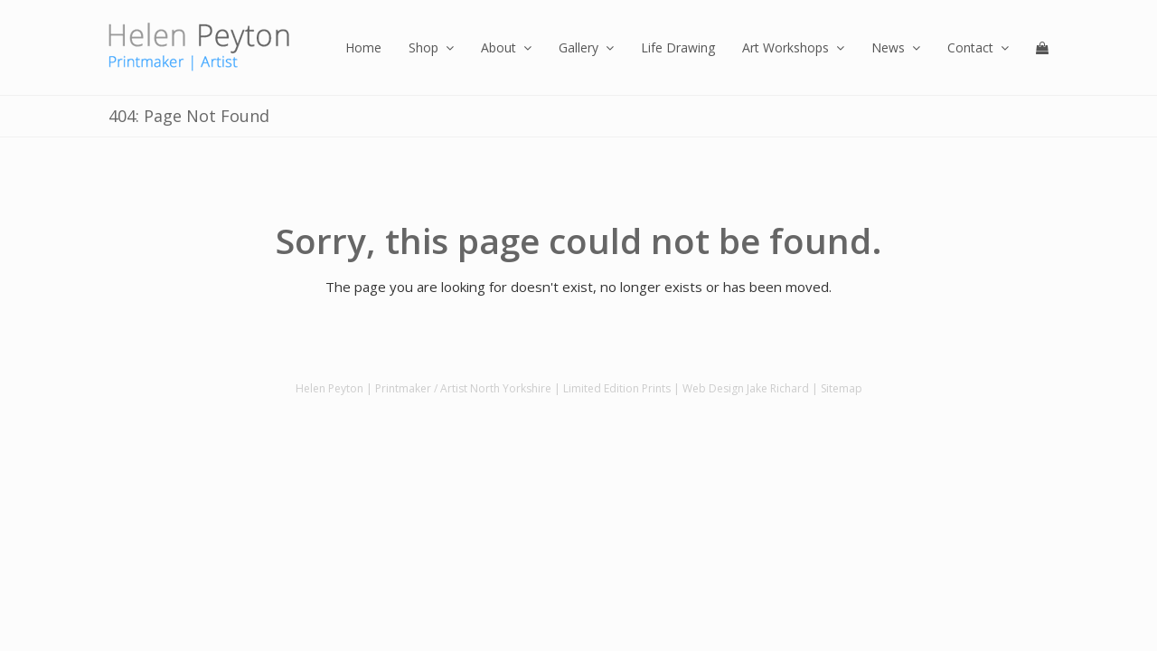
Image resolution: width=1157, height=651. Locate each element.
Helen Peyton (329, 388)
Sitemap (841, 388)
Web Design (713, 388)
